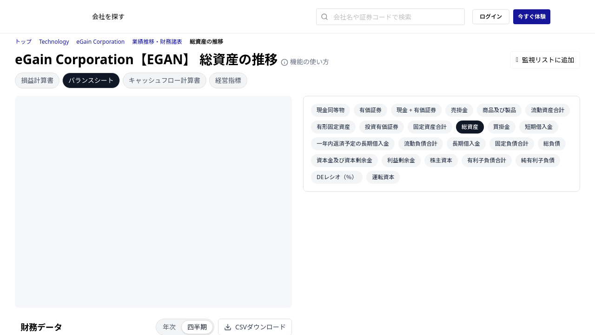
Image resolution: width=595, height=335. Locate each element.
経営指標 (228, 80)
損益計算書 (37, 80)
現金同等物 (330, 110)
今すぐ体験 (532, 16)
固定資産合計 (430, 127)
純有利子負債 (538, 160)
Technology (54, 42)
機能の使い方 (305, 61)
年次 (169, 326)
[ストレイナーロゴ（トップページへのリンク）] (68, 17)
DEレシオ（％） (337, 177)
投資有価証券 (381, 127)
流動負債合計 (420, 143)
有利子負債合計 (486, 160)
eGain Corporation (100, 42)
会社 (108, 16)
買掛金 (501, 127)
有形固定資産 (333, 127)
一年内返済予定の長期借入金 (353, 143)
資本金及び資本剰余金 (344, 160)
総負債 (551, 143)
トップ (23, 42)
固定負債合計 (512, 143)
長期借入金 (466, 143)
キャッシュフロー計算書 (164, 80)
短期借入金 (539, 127)
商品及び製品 (499, 110)
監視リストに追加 (545, 59)
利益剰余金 (401, 160)
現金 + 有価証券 (416, 110)
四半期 (197, 326)
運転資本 (383, 177)
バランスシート (91, 80)
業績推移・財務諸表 (157, 42)
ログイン (491, 16)
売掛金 (459, 110)
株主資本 (441, 160)
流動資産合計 (547, 110)
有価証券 (370, 110)
